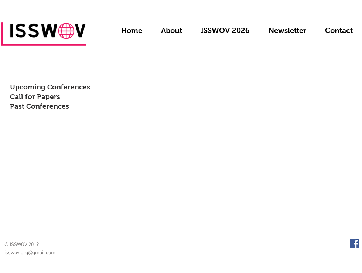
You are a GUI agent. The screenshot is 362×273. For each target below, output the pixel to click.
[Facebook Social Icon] (354, 243)
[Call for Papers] (63, 97)
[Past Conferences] (53, 106)
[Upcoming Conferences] (68, 87)
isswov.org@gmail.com (29, 253)
